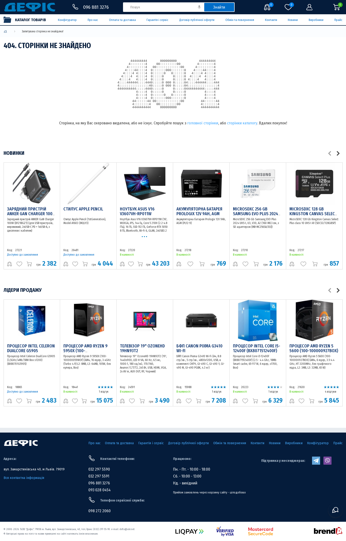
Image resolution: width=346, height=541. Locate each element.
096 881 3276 (99, 483)
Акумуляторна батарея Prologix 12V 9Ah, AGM (199, 211)
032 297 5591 (98, 476)
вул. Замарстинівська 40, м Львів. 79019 (34, 469)
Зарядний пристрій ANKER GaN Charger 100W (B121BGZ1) (31, 213)
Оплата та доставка (122, 20)
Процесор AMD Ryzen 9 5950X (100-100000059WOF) (85, 350)
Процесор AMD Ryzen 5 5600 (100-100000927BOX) (313, 348)
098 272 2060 (99, 511)
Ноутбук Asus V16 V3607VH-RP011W (137, 211)
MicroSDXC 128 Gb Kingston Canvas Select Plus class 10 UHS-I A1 (313, 213)
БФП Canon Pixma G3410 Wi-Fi (199, 348)
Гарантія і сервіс (157, 20)
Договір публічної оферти (196, 20)
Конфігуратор (67, 20)
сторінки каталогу (242, 123)
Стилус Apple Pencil (83, 209)
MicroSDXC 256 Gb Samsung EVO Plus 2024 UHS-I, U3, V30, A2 (255, 213)
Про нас (93, 20)
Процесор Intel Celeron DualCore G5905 (31, 348)
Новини (293, 20)
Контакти (271, 20)
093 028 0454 (99, 490)
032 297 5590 (99, 469)
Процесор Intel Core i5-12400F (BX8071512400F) (256, 348)
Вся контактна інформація (24, 478)
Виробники (316, 20)
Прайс (338, 20)
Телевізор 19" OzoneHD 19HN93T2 (142, 348)
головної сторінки (202, 123)
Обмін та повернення (239, 20)
